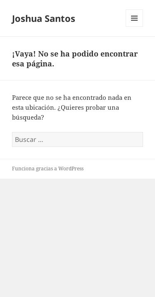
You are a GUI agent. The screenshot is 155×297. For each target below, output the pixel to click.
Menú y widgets (134, 26)
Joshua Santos (43, 18)
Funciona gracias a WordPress (47, 168)
